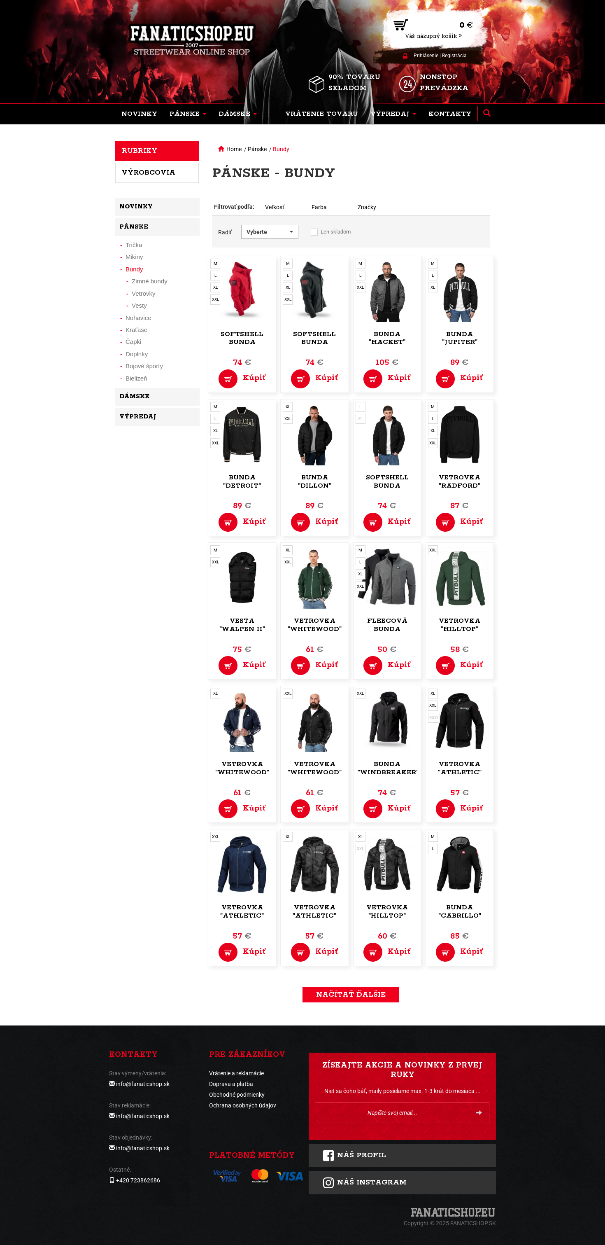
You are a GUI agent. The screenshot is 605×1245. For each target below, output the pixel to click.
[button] (187, 114)
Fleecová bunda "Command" (387, 629)
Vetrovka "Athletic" (460, 768)
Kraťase (136, 329)
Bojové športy (144, 365)
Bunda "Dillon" (314, 481)
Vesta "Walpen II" (242, 625)
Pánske (257, 149)
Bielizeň (136, 378)
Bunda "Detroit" (242, 481)
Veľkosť (274, 207)
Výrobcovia (148, 172)
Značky (367, 207)
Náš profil (354, 1155)
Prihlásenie (426, 55)
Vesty (139, 305)
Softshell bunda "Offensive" (242, 342)
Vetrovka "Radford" (459, 481)
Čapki (133, 341)
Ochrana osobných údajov (242, 1105)
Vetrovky (144, 293)
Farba (319, 207)
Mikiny (134, 256)
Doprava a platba (231, 1084)
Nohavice (138, 317)
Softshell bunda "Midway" (387, 485)
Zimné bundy (150, 281)
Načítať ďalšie (351, 994)
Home (234, 149)
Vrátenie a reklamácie (236, 1073)
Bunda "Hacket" (387, 338)
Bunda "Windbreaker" (388, 768)
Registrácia (454, 55)
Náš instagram (364, 1183)
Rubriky (139, 150)
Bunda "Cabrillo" (459, 911)
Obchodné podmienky (237, 1094)
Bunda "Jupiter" (459, 338)
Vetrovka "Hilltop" (459, 625)
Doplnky (137, 353)
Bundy (281, 149)
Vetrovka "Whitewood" (315, 625)
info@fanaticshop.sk (143, 1084)
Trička (134, 244)
